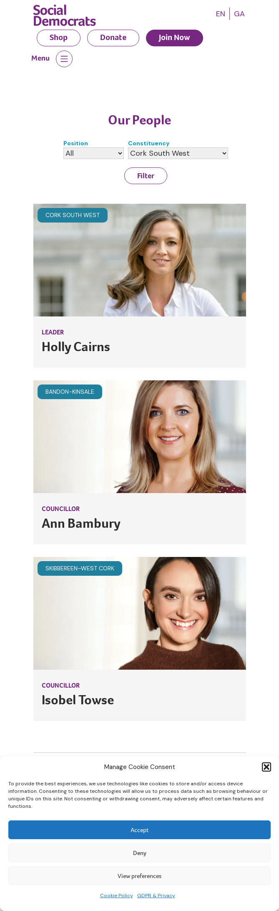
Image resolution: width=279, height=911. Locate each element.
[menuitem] (220, 14)
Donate (113, 37)
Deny (139, 853)
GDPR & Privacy (156, 895)
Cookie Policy (116, 895)
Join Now (174, 37)
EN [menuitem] (220, 14)
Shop (59, 37)
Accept (139, 830)
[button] (266, 767)
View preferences (139, 876)
